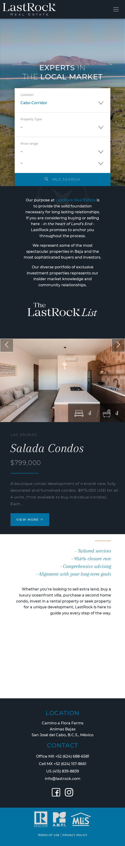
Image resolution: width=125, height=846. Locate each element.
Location (27, 95)
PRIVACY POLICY (74, 835)
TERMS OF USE (49, 835)
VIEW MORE (29, 519)
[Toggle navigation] (116, 9)
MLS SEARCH (62, 179)
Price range (29, 143)
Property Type (31, 119)
